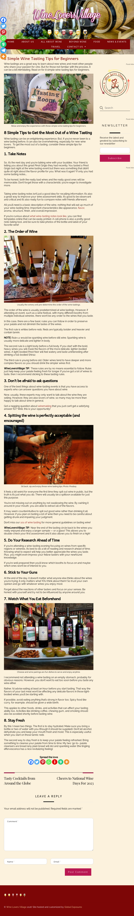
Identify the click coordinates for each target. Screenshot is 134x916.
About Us (28, 41)
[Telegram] (3, 50)
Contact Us (75, 46)
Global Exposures (73, 907)
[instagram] (85, 32)
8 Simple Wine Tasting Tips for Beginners (41, 58)
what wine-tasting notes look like (48, 216)
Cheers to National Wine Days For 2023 (75, 780)
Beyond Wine (78, 41)
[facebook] (57, 32)
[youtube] (64, 32)
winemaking (44, 406)
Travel (55, 46)
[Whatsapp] (48, 762)
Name (10, 862)
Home (10, 41)
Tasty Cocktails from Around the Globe (19, 780)
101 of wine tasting (30, 522)
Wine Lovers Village (16, 907)
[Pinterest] (42, 762)
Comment (12, 821)
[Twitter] (37, 762)
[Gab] (60, 762)
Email (57, 862)
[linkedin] (78, 32)
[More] (66, 762)
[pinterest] (71, 32)
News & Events (117, 41)
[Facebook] (31, 762)
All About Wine (51, 41)
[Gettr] (54, 762)
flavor (81, 207)
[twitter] (50, 32)
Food (97, 41)
